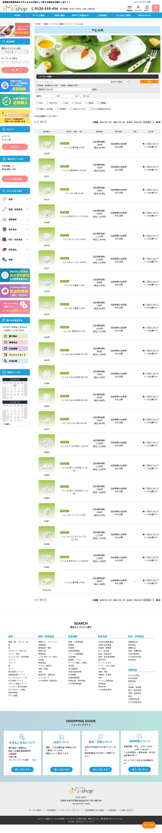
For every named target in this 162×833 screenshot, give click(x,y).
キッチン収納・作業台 (77, 662)
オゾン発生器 (103, 650)
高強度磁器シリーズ (16, 674)
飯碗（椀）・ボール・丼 (18, 641)
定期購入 (104, 103)
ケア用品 (102, 668)
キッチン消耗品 (44, 665)
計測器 (41, 659)
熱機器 (71, 644)
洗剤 (40, 671)
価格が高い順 (119, 122)
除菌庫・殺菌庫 (104, 647)
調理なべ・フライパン (47, 641)
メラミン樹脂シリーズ (61, 23)
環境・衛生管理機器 (106, 656)
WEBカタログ (144, 15)
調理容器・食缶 (44, 647)
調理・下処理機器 (75, 641)
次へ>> (43, 121)
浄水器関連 (73, 668)
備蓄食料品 (133, 641)
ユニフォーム (43, 677)
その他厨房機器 (74, 683)
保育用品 (9, 249)
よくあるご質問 (123, 15)
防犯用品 (132, 659)
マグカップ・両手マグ (17, 650)
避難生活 (132, 647)
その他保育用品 (134, 702)
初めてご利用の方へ (81, 15)
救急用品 (132, 644)
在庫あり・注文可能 (46, 109)
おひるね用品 (133, 675)
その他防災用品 (134, 656)
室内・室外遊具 (134, 690)
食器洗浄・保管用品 (46, 674)
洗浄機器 (72, 674)
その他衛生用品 (104, 689)
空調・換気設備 (104, 653)
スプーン (12, 659)
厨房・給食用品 (12, 209)
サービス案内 (39, 15)
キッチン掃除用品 (105, 680)
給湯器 (71, 665)
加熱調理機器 (74, 650)
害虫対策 (102, 686)
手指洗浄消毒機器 (105, 641)
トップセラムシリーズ (17, 677)
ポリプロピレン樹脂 (16, 689)
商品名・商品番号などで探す (47, 85)
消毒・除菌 (43, 668)
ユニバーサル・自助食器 (18, 656)
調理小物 (42, 650)
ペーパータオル (104, 662)
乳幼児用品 (133, 678)
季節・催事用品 (134, 693)
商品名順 (138, 122)
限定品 (91, 103)
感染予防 (102, 659)
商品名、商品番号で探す (68, 85)
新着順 (129, 122)
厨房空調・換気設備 (76, 680)
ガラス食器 (13, 695)
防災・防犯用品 (12, 239)
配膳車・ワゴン (74, 659)
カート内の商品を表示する (102, 109)
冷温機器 (72, 656)
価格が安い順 (106, 122)
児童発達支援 (133, 699)
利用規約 (112, 810)
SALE (66, 103)
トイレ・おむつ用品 (106, 665)
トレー (11, 668)
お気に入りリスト (79, 109)
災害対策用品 (133, 653)
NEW (40, 103)
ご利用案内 (102, 15)
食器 (7, 199)
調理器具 (42, 644)
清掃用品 (102, 683)
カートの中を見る (15, 178)
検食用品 (42, 662)
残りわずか (53, 103)
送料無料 (63, 109)
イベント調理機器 (75, 653)
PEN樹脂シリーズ (15, 680)
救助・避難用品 (134, 650)
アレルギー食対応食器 (17, 686)
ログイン (15, 146)
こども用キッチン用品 (47, 656)
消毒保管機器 (74, 677)
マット (131, 684)
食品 (130, 696)
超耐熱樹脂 (13, 692)
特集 (7, 259)
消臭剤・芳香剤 (104, 674)
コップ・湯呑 (13, 653)
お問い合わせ (127, 810)
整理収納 (132, 681)
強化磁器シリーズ (15, 671)
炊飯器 (71, 647)
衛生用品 (9, 229)
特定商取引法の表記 (94, 810)
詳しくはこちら (22, 769)
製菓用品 (42, 653)
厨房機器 (9, 219)
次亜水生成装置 (74, 671)
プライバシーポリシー (70, 810)
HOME (17, 15)
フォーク (12, 662)
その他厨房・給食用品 (47, 680)
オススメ (78, 103)
